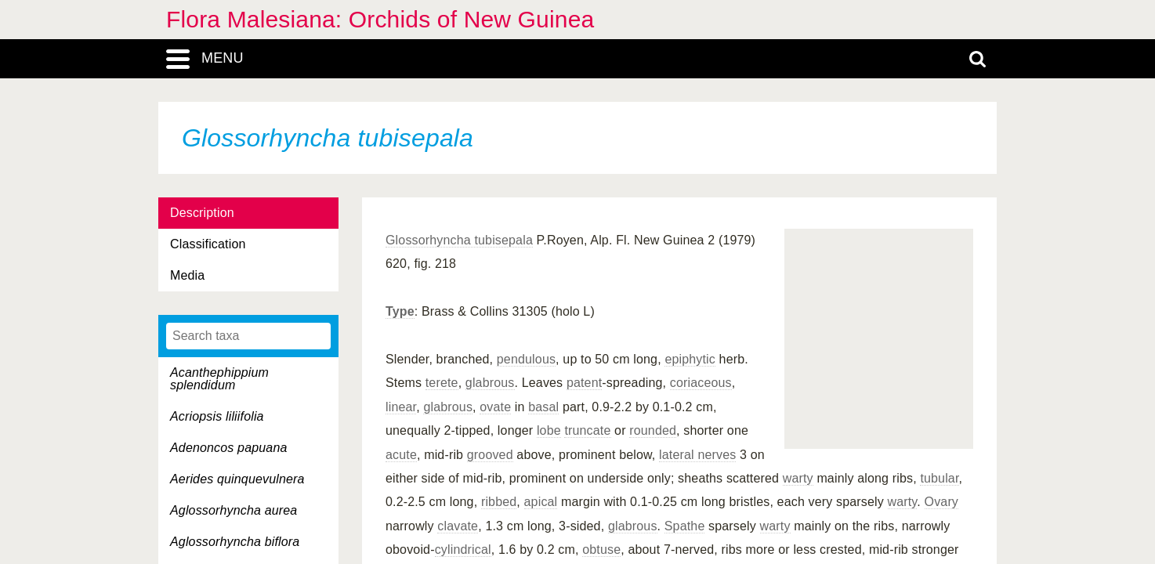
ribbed (498, 501)
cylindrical (463, 549)
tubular (939, 478)
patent (584, 382)
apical (541, 501)
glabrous (490, 382)
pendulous (526, 359)
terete (441, 382)
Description (202, 212)
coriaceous (701, 382)
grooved (490, 454)
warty (798, 478)
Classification (208, 244)
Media (187, 275)
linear (401, 407)
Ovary (941, 501)
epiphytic (689, 359)
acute (401, 454)
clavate (457, 526)
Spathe (684, 526)
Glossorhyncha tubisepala (459, 240)
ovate (495, 407)
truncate (587, 430)
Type (400, 311)
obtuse (601, 549)
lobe (549, 430)
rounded (652, 430)
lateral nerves (697, 454)
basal (543, 407)
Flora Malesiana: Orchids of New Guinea (380, 19)
